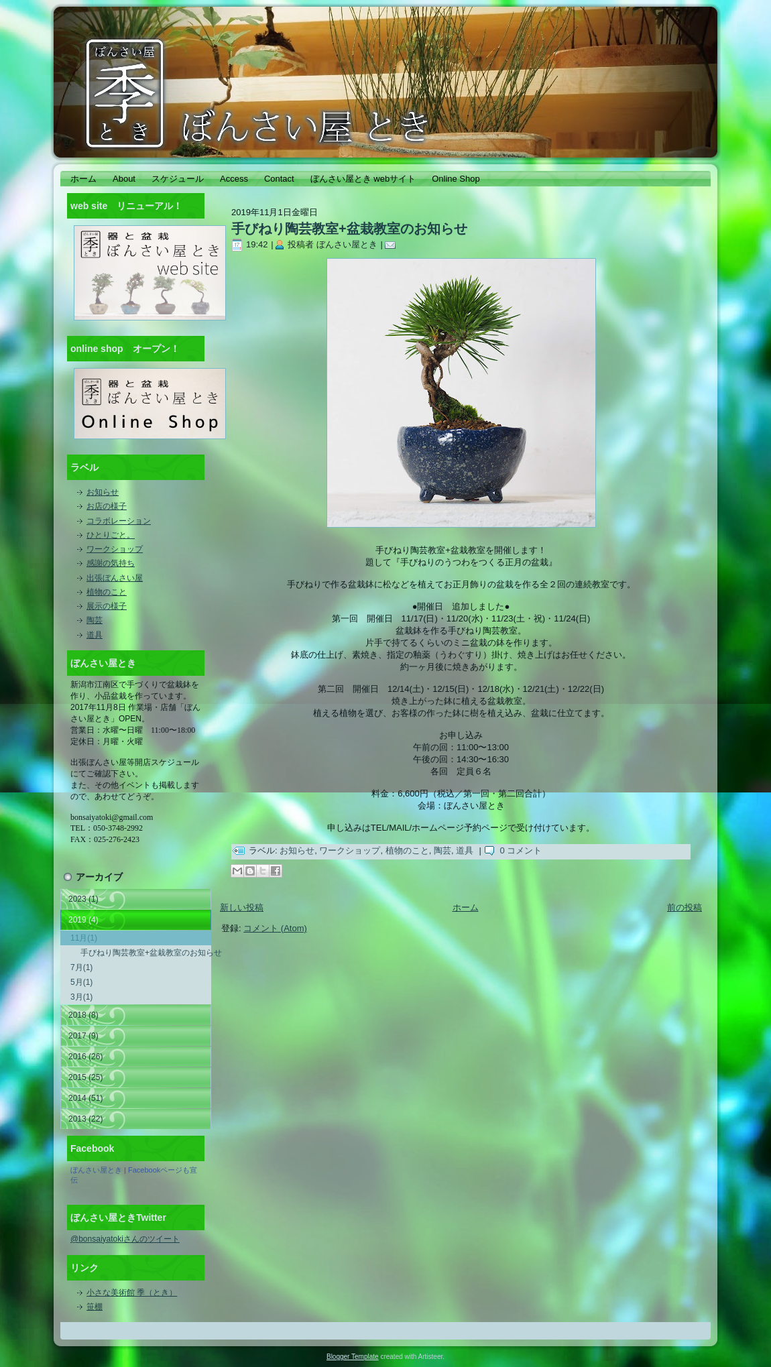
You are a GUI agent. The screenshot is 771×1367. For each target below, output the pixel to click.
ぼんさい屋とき (96, 1170)
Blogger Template (353, 1356)
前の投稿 (684, 907)
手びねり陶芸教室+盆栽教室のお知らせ (145, 952)
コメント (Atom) (275, 928)
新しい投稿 (241, 907)
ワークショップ (114, 549)
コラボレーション (118, 521)
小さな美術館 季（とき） (131, 1292)
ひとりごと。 (110, 535)
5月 (81, 982)
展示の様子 (106, 606)
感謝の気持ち (110, 563)
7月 (81, 967)
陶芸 (94, 620)
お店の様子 (106, 506)
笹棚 (94, 1306)
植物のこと (106, 592)
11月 (83, 938)
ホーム (466, 907)
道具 (94, 635)
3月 (81, 997)
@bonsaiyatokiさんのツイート (125, 1239)
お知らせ (102, 492)
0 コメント (520, 850)
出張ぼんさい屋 (114, 578)
